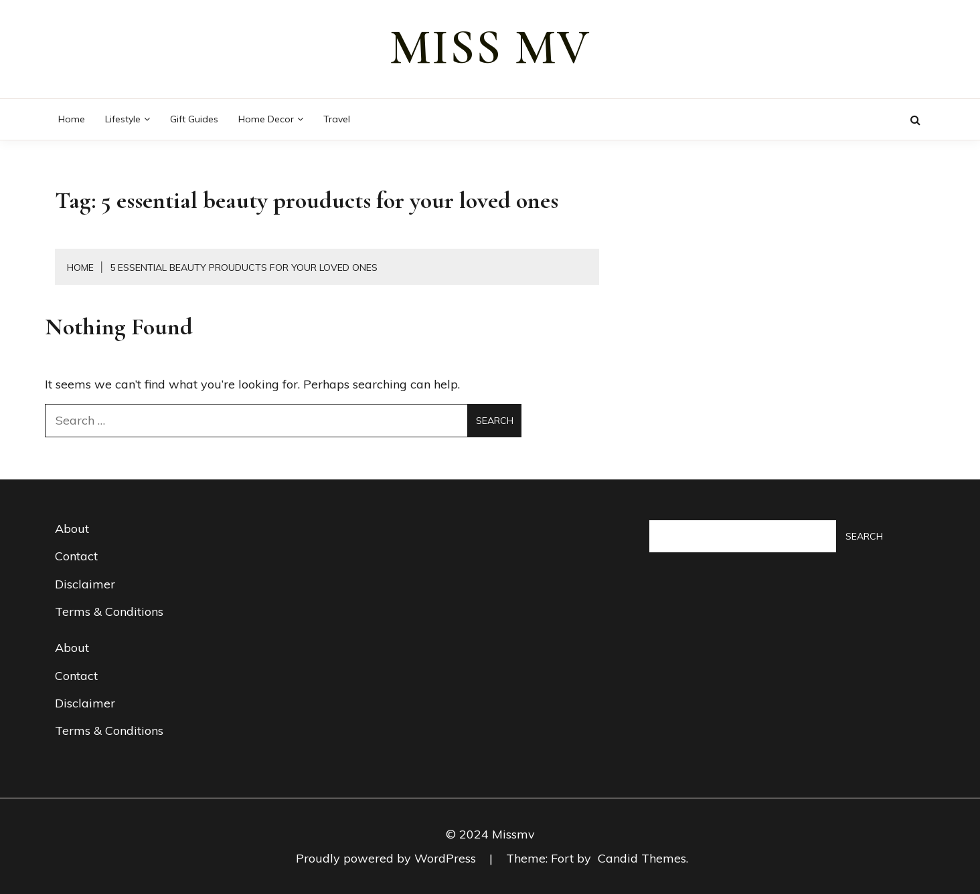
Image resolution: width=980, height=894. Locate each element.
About (72, 528)
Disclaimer (85, 584)
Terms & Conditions (109, 611)
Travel (336, 119)
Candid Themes (642, 858)
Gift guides (194, 119)
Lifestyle (123, 119)
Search (864, 536)
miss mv (490, 47)
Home (71, 119)
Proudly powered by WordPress (387, 858)
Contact (76, 556)
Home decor (266, 119)
